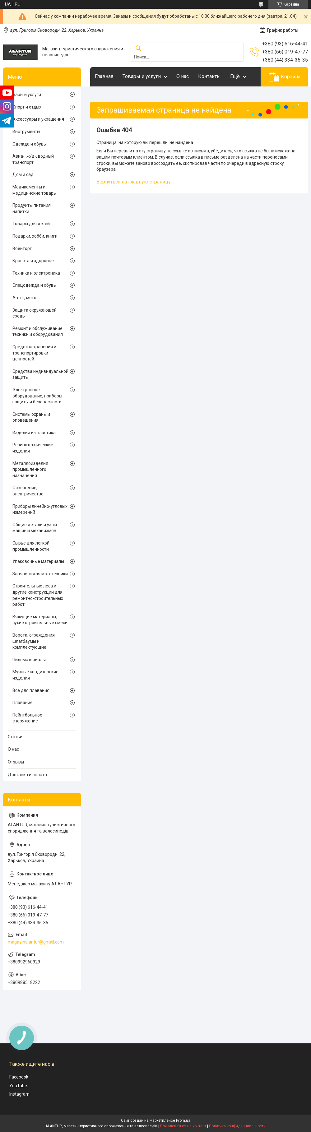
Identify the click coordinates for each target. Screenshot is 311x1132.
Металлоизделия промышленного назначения (30, 469)
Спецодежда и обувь (34, 285)
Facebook (18, 1076)
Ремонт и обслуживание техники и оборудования (37, 331)
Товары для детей (31, 223)
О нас (182, 76)
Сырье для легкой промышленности (30, 546)
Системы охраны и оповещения (31, 417)
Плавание (22, 702)
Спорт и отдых (26, 106)
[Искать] (138, 48)
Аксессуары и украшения (38, 119)
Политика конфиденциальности (237, 1126)
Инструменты (26, 131)
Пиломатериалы (29, 659)
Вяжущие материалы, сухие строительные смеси (39, 619)
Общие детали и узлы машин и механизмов (34, 527)
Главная (104, 76)
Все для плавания (30, 690)
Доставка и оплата (27, 774)
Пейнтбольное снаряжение (27, 718)
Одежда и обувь (29, 144)
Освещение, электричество (28, 490)
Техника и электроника (36, 273)
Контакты (209, 76)
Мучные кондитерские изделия (35, 674)
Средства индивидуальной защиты (40, 374)
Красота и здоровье (33, 260)
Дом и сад (23, 174)
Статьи (15, 736)
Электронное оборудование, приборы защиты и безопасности (37, 395)
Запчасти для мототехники (40, 573)
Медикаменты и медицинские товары (34, 190)
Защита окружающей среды (34, 313)
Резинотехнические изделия (32, 447)
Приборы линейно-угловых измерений (39, 509)
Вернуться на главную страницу (133, 182)
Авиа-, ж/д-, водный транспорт (33, 159)
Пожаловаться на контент (183, 1126)
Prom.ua (183, 1120)
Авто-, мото (24, 297)
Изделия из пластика (34, 432)
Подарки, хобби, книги (35, 236)
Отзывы (16, 761)
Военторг (22, 248)
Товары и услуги (142, 76)
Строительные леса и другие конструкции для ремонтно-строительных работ (37, 595)
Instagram (19, 1094)
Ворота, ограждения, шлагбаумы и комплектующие (34, 641)
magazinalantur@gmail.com (36, 941)
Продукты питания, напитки (32, 208)
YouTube (18, 1085)
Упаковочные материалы (38, 561)
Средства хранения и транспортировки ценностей (34, 352)
